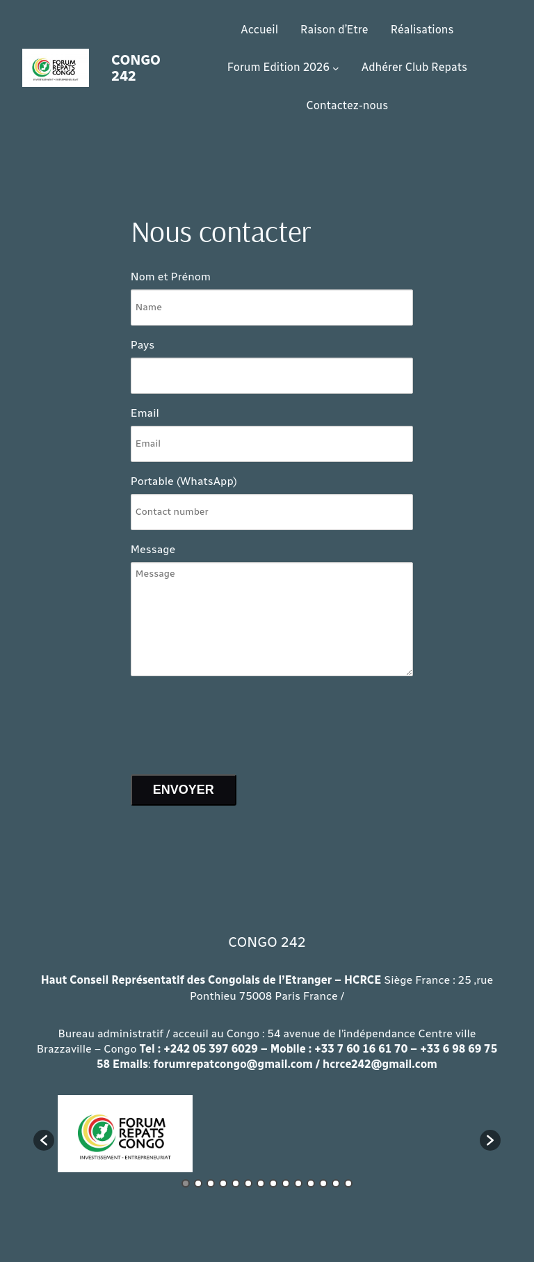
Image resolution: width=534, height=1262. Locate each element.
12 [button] (323, 1183)
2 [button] (198, 1183)
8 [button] (273, 1183)
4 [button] (223, 1183)
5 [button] (236, 1183)
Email (145, 413)
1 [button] (185, 1183)
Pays (142, 344)
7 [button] (261, 1183)
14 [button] (348, 1183)
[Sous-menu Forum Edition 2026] (335, 68)
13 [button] (336, 1183)
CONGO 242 (136, 67)
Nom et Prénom (171, 276)
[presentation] (236, 720)
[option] (125, 1134)
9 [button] (286, 1183)
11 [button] (311, 1183)
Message (153, 549)
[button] (43, 1140)
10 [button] (298, 1183)
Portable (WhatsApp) (184, 481)
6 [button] (248, 1183)
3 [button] (211, 1183)
